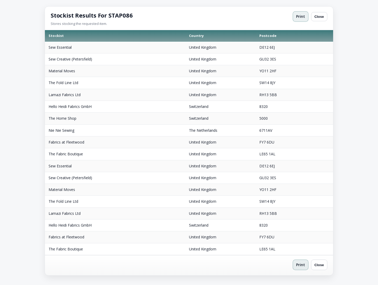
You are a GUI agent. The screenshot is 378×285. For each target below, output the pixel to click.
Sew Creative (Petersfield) (70, 59)
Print (300, 16)
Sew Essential (60, 47)
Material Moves (62, 70)
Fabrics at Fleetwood (66, 142)
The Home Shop (62, 118)
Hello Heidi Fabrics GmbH (70, 106)
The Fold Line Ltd (63, 82)
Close (319, 17)
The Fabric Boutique (66, 153)
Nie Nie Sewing (61, 130)
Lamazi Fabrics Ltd (65, 94)
